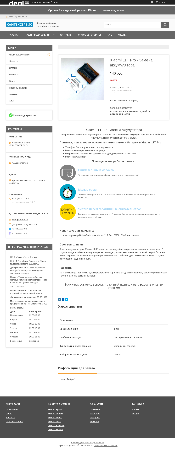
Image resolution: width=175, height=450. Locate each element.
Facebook (95, 413)
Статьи (122, 35)
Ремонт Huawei (55, 413)
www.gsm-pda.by (20, 219)
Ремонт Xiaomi (55, 429)
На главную (12, 409)
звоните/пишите (118, 284)
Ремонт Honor (55, 417)
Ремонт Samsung (56, 425)
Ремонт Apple (55, 409)
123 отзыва (160, 2)
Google (135, 413)
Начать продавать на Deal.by (44, 2)
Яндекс (135, 409)
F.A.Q (109, 35)
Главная (14, 35)
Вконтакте (95, 409)
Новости (13, 61)
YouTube (94, 421)
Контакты (66, 35)
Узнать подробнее (113, 10)
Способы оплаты (89, 35)
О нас (12, 81)
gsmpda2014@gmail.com (24, 224)
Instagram (95, 417)
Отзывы (13, 94)
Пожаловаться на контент (106, 446)
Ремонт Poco (54, 421)
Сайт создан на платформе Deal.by (87, 443)
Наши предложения (38, 35)
